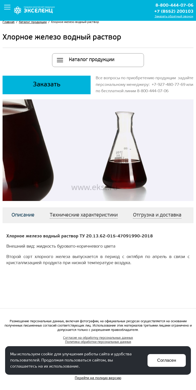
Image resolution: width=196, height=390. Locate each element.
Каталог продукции (33, 22)
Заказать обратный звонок (174, 16)
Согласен (166, 360)
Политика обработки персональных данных (98, 342)
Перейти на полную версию (98, 378)
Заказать (46, 85)
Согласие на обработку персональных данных (98, 338)
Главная (9, 22)
